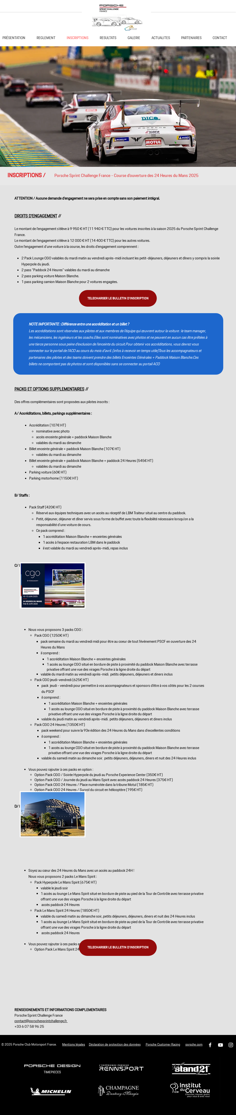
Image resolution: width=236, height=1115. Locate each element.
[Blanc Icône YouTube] (220, 1045)
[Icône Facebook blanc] (210, 1045)
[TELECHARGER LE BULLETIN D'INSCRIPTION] (118, 298)
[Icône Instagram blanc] (231, 1045)
